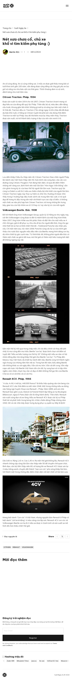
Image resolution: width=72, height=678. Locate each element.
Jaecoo (35, 661)
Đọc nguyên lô (10, 536)
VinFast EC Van (54, 661)
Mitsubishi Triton (24, 661)
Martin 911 (14, 52)
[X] (62, 536)
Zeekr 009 (12, 661)
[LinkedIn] (67, 536)
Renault (16, 547)
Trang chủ (7, 28)
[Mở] (67, 6)
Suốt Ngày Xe (20, 28)
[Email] (33, 630)
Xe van (43, 661)
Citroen (7, 547)
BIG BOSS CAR (36, 15)
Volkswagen (27, 547)
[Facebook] (57, 536)
